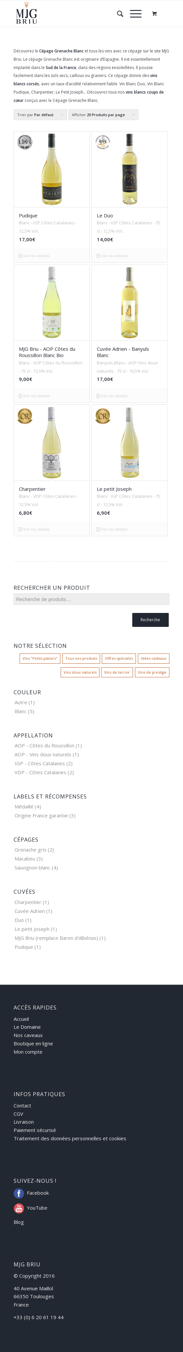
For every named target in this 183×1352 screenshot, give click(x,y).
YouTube (37, 1207)
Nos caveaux (28, 1035)
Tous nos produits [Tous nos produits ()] (81, 658)
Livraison (24, 1121)
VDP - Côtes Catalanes (40, 772)
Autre (21, 702)
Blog (19, 1222)
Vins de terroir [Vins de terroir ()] (117, 672)
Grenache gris (30, 849)
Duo (19, 920)
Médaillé (24, 806)
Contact (22, 1105)
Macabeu (25, 858)
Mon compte (28, 1051)
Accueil (21, 1018)
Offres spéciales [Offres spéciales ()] (119, 658)
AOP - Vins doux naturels (43, 754)
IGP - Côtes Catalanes (40, 763)
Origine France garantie (41, 815)
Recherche (150, 620)
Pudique (24, 946)
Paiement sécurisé (35, 1130)
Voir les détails (34, 256)
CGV (18, 1113)
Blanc (21, 711)
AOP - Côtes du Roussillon (44, 745)
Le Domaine (27, 1026)
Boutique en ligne (33, 1043)
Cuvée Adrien (30, 911)
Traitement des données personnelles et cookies (70, 1138)
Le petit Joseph (32, 929)
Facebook (38, 1192)
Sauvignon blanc (32, 867)
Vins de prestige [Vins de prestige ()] (152, 672)
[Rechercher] (116, 13)
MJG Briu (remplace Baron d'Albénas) (56, 938)
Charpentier (28, 902)
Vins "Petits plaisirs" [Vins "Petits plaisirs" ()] (40, 658)
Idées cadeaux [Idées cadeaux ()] (153, 658)
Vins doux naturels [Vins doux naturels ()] (80, 672)
